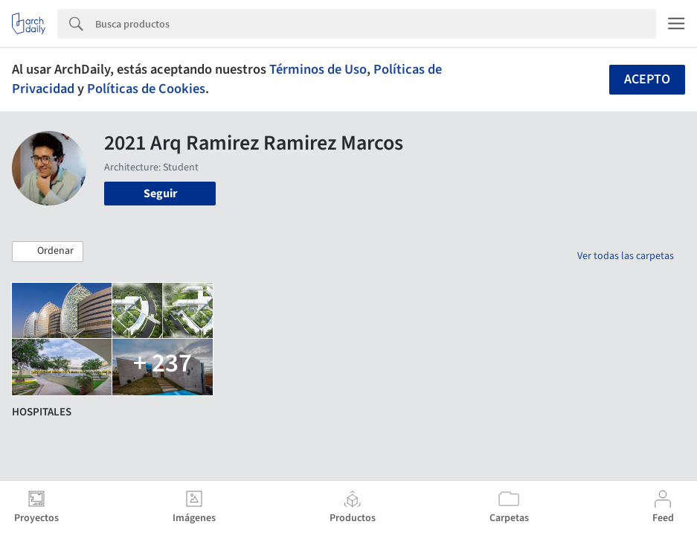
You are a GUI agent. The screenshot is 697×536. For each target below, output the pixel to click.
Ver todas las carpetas (625, 256)
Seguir (160, 193)
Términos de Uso (318, 69)
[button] (47, 251)
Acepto (647, 79)
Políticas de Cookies (146, 88)
